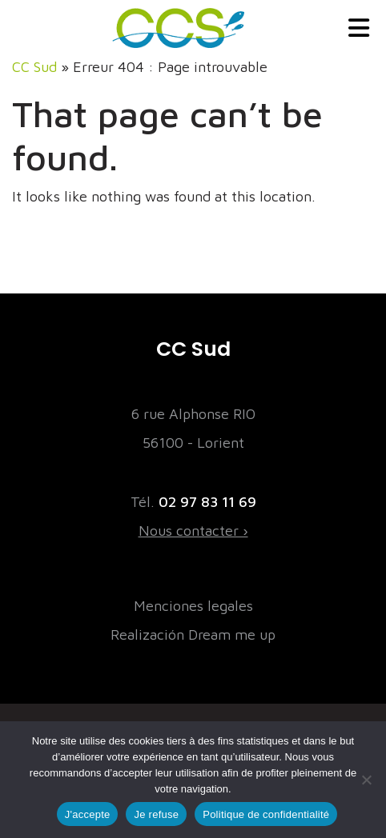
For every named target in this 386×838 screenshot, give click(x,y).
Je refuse (156, 814)
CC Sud (34, 66)
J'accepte (88, 814)
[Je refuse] (366, 780)
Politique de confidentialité (266, 814)
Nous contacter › (193, 530)
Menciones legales (193, 605)
